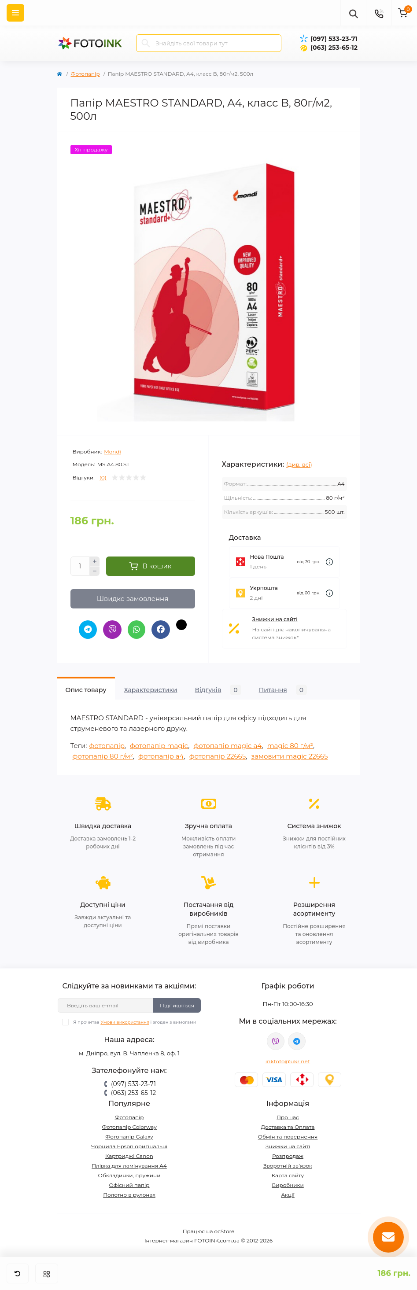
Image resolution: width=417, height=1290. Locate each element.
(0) (103, 478)
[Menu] (15, 13)
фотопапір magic (159, 744)
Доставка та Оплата (288, 1125)
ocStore (224, 1230)
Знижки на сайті (275, 619)
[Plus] (95, 561)
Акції (288, 1193)
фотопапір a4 (161, 755)
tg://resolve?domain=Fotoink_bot (297, 1040)
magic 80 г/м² (290, 744)
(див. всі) (299, 464)
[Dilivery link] (329, 562)
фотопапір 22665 (217, 755)
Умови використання (124, 1021)
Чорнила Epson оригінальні (129, 1145)
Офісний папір (129, 1183)
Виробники (288, 1183)
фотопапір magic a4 (227, 744)
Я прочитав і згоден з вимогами (134, 1020)
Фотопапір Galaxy (129, 1135)
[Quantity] (80, 566)
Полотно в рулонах (129, 1193)
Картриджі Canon (129, 1154)
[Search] (145, 43)
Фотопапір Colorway (129, 1125)
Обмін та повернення (288, 1135)
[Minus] (95, 571)
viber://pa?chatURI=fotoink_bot (275, 1040)
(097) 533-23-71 (334, 39)
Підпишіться (177, 1003)
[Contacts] (378, 13)
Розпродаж (287, 1154)
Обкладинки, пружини (129, 1174)
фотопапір (106, 744)
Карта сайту (288, 1174)
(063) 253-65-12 (334, 48)
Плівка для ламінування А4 (129, 1164)
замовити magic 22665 (289, 755)
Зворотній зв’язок (287, 1164)
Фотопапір (85, 73)
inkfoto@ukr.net (288, 1060)
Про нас (288, 1116)
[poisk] (353, 13)
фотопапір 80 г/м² (103, 755)
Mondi (112, 451)
